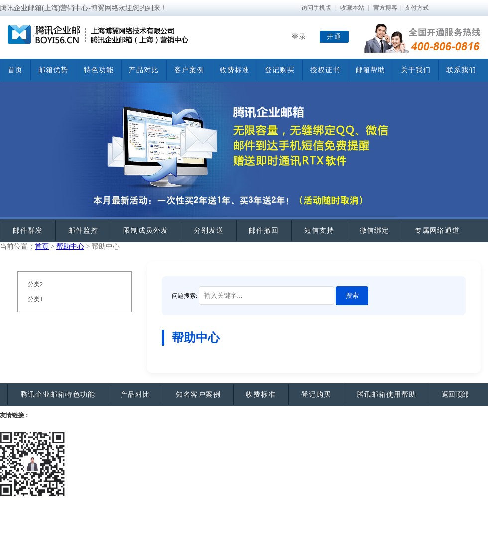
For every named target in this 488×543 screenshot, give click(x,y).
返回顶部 (455, 394)
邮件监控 (83, 230)
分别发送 (209, 230)
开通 (334, 36)
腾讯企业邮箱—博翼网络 (94, 37)
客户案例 (189, 70)
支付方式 (417, 7)
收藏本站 (352, 7)
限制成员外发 (145, 230)
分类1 (35, 299)
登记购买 (280, 70)
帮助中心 (70, 246)
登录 (299, 36)
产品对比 (144, 70)
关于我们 (416, 70)
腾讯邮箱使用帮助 (386, 394)
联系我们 (461, 70)
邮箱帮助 (370, 70)
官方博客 (385, 7)
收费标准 (234, 70)
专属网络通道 (437, 230)
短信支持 (319, 230)
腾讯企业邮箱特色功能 (57, 394)
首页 (15, 70)
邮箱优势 (53, 70)
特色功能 (99, 70)
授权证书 (325, 70)
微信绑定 (374, 230)
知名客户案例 (198, 394)
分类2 (35, 284)
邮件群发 (28, 230)
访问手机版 (316, 7)
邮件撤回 (264, 230)
